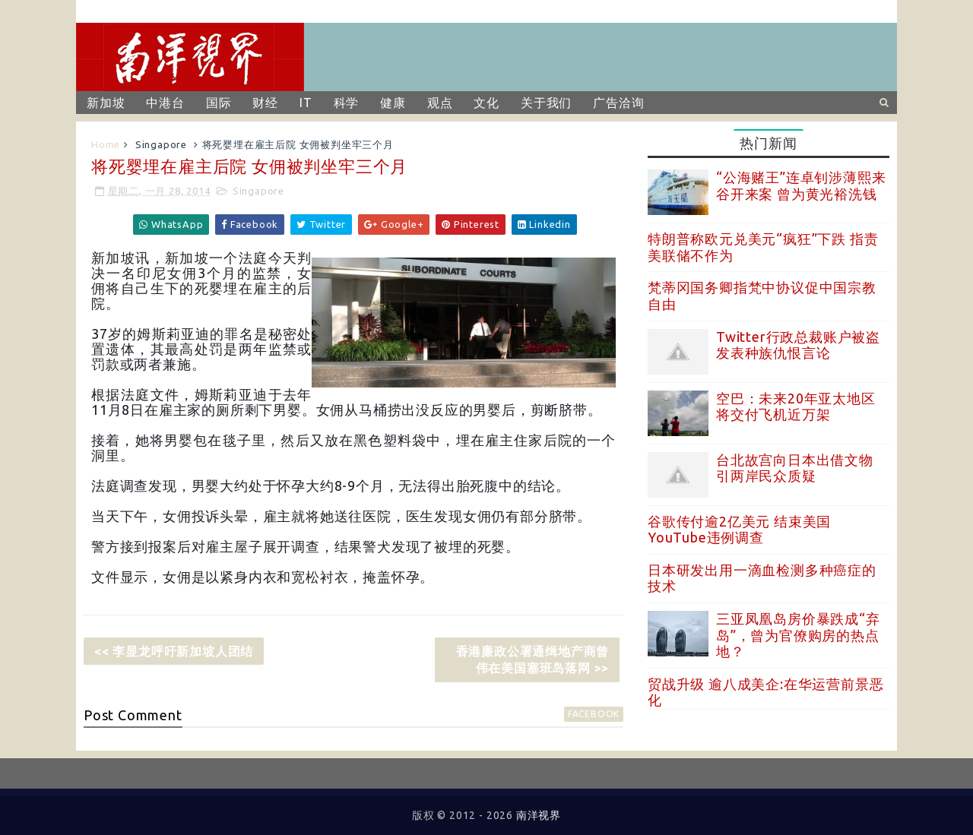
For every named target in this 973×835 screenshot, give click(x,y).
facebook (594, 714)
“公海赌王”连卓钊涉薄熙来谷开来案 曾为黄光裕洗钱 (801, 185)
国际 (219, 102)
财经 (265, 102)
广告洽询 (618, 102)
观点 (440, 102)
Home (105, 144)
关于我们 (546, 102)
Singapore (161, 144)
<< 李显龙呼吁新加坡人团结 (173, 651)
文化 (486, 102)
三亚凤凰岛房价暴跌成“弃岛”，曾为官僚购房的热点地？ (798, 635)
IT (306, 102)
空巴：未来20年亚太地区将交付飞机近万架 (796, 406)
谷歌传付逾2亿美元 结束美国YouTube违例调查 (739, 530)
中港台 (165, 102)
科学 (347, 102)
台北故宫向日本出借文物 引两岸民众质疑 (794, 468)
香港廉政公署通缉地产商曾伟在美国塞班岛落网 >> (533, 659)
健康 (393, 102)
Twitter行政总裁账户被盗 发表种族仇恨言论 (798, 345)
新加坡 (106, 102)
